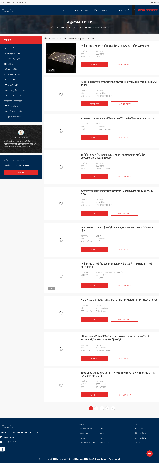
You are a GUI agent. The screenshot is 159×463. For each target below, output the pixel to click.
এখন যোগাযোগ (124, 64)
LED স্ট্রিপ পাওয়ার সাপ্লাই (12, 117)
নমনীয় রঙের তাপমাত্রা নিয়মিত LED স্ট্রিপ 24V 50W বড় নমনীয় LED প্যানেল (115, 45)
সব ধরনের (137, 443)
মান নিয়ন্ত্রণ (83, 438)
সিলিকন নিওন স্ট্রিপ (10, 69)
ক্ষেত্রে (102, 433)
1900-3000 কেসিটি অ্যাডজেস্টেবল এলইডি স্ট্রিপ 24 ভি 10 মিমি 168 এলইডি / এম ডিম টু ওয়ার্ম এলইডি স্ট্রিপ (118, 374)
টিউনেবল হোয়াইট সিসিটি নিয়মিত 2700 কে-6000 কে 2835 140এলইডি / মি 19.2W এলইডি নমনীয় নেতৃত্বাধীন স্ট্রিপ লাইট (115, 338)
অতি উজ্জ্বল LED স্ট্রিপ (12, 75)
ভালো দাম (94, 64)
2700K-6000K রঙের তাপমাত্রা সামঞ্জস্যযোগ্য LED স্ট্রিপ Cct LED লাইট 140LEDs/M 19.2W (119, 83)
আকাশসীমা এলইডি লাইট (13, 101)
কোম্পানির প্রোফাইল (86, 428)
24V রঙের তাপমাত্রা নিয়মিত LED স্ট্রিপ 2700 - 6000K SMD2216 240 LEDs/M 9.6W (117, 192)
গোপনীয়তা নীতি (105, 443)
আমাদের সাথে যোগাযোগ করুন (88, 443)
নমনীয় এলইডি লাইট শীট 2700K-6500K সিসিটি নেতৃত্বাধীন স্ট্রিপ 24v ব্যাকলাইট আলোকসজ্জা (116, 265)
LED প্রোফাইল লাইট (11, 85)
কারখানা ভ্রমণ (84, 433)
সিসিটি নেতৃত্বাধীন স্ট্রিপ (12, 54)
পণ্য (56, 27)
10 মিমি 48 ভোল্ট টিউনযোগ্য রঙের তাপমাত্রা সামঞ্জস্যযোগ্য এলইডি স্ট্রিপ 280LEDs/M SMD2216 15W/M (113, 156)
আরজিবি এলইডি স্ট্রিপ (12, 59)
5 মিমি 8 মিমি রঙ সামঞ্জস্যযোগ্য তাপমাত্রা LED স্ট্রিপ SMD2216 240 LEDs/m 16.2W (119, 300)
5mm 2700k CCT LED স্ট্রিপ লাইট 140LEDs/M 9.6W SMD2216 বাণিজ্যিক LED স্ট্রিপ (117, 229)
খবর (101, 428)
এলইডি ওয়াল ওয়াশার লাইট (13, 96)
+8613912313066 (22, 165)
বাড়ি (51, 27)
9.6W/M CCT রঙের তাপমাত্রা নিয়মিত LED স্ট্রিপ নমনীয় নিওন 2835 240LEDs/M (117, 118)
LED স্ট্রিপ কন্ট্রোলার (11, 106)
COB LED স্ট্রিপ (9, 64)
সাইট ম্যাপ (103, 438)
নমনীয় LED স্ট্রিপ (10, 48)
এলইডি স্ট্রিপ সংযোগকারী (13, 111)
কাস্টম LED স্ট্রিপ (10, 80)
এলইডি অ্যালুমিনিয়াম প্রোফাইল (15, 90)
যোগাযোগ (21, 173)
